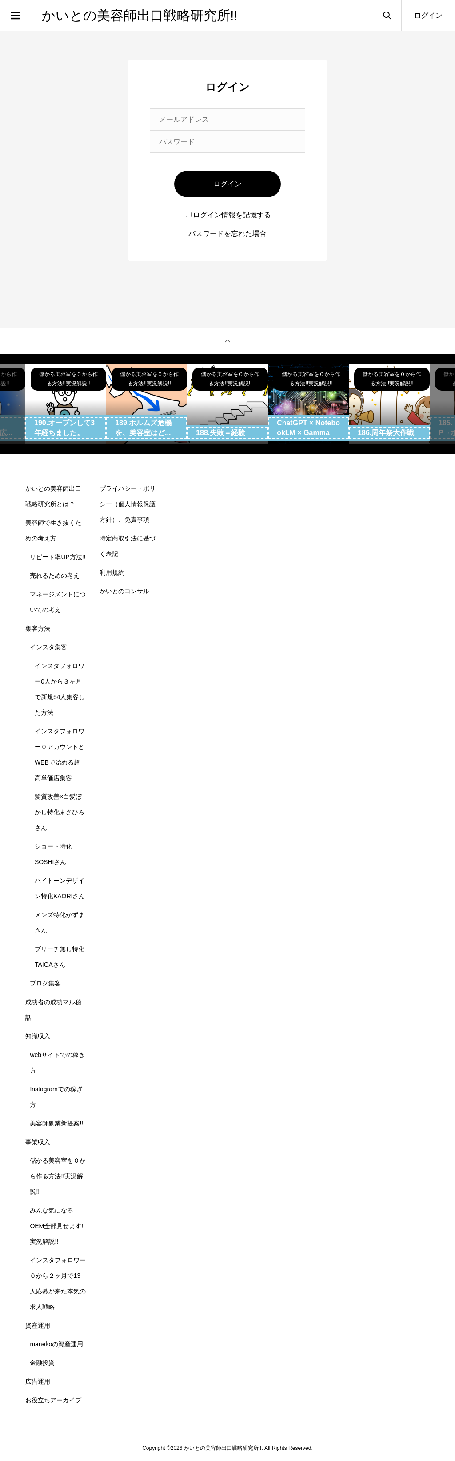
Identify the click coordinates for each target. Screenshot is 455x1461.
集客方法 (37, 628)
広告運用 (37, 1381)
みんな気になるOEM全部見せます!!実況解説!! (57, 1226)
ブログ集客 (45, 983)
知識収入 (37, 1036)
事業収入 (37, 1141)
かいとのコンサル (124, 591)
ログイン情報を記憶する (228, 215)
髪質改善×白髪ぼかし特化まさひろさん (59, 812)
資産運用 (37, 1325)
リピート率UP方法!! (57, 556)
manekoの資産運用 (56, 1344)
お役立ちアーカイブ (53, 1400)
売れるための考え (55, 575)
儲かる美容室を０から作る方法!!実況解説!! (58, 1176)
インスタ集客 (48, 647)
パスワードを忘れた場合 (227, 233)
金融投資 (42, 1362)
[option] (65, 404)
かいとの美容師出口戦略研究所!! (140, 15)
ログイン (428, 15)
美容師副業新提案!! (56, 1123)
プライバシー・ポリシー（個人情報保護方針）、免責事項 (128, 504)
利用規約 (112, 572)
